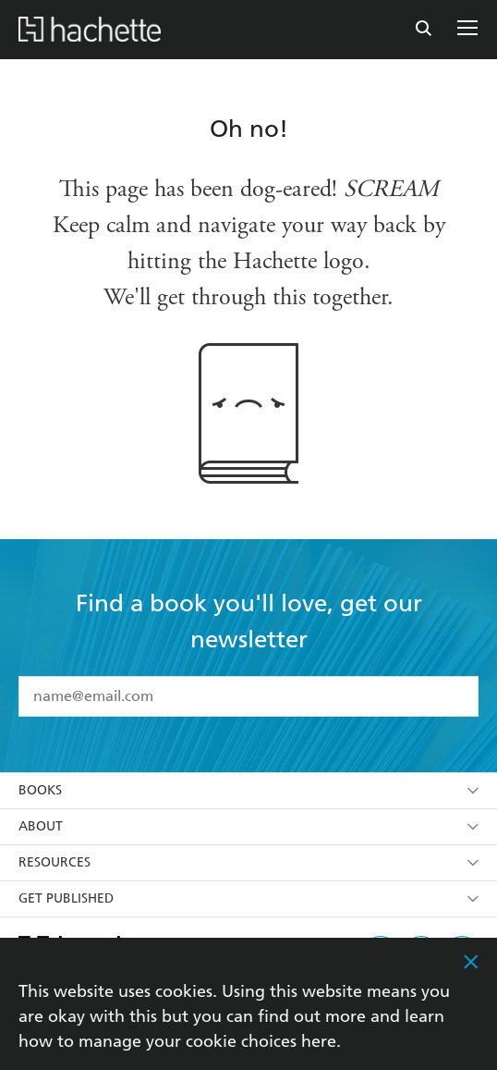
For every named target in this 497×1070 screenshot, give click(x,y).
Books (248, 790)
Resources (248, 862)
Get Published (248, 898)
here (318, 1041)
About (248, 826)
